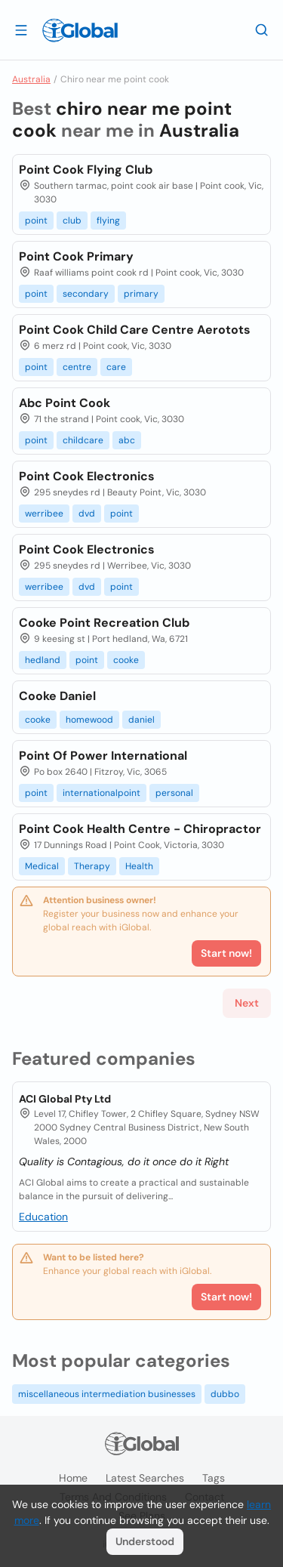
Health (139, 866)
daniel (141, 720)
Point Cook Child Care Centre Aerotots (135, 330)
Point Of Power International (103, 755)
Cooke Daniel (57, 696)
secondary (86, 294)
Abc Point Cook (64, 403)
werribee (44, 513)
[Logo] (80, 30)
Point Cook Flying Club (85, 169)
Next (247, 1003)
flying (108, 220)
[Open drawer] (21, 29)
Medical (42, 866)
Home (73, 1478)
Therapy (92, 866)
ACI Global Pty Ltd (65, 1099)
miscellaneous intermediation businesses (106, 1394)
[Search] (262, 29)
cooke (126, 660)
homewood (89, 720)
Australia (31, 79)
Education (43, 1216)
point (36, 220)
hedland (42, 660)
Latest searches (145, 1478)
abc (126, 440)
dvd (86, 513)
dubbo (225, 1394)
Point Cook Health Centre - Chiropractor (140, 829)
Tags (213, 1478)
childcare (83, 440)
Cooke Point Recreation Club (104, 623)
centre (77, 367)
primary (141, 294)
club (72, 220)
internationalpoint (101, 793)
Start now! (226, 1296)
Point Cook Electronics (87, 476)
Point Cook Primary (76, 256)
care (116, 367)
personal (174, 793)
